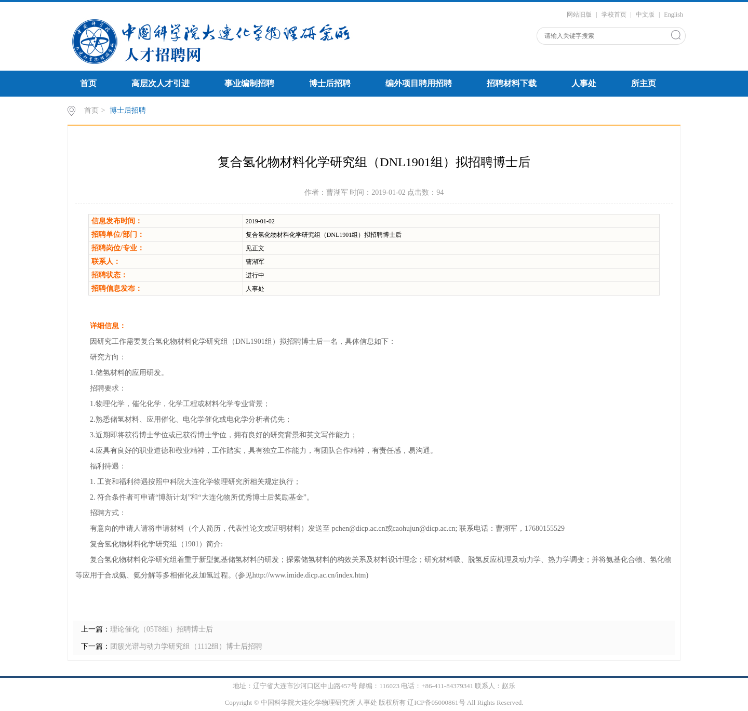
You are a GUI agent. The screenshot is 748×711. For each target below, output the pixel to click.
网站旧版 (579, 14)
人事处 (583, 83)
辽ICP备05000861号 (436, 702)
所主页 (643, 83)
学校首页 (614, 14)
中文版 (645, 14)
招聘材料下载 (512, 83)
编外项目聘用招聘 (418, 83)
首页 (88, 83)
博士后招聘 (330, 83)
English (673, 14)
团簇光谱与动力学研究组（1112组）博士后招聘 (186, 646)
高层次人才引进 (160, 83)
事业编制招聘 (249, 83)
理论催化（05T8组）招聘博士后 (161, 629)
